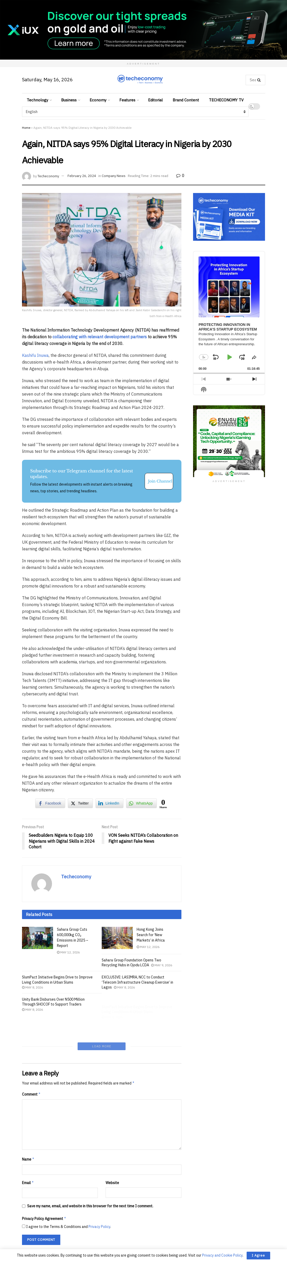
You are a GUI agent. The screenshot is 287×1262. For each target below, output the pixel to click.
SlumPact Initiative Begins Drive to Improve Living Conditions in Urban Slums (57, 986)
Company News (114, 176)
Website (112, 1160)
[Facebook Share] (50, 803)
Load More (101, 1024)
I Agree (258, 1255)
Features (127, 100)
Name (28, 1137)
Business (69, 100)
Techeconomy (48, 176)
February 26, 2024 (82, 176)
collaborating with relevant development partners (100, 336)
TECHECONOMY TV (226, 100)
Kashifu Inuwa (35, 355)
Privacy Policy (99, 1204)
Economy (98, 100)
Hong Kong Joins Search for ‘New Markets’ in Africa (151, 935)
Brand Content (186, 100)
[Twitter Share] (80, 803)
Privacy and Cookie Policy (222, 1255)
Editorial (155, 100)
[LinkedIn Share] (109, 803)
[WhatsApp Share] (141, 803)
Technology (37, 100)
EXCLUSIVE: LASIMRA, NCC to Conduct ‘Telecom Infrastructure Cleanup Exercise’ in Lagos (137, 989)
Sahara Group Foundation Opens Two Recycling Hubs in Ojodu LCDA (131, 963)
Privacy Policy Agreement (44, 1197)
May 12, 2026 (68, 952)
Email (28, 1160)
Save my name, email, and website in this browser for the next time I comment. (90, 1183)
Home (26, 128)
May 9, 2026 (161, 965)
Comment (31, 1072)
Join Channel (160, 481)
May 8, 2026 (32, 993)
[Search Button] (260, 80)
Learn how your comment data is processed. (120, 1230)
